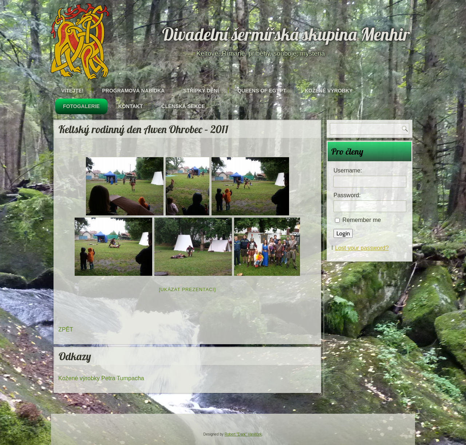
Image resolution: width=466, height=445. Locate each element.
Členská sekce (183, 106)
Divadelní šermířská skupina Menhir (286, 34)
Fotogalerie (81, 106)
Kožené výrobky (328, 91)
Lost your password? (362, 248)
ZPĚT (65, 329)
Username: (347, 170)
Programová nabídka (133, 91)
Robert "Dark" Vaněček (243, 434)
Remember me (361, 220)
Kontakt (130, 106)
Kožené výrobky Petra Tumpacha (101, 378)
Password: (347, 195)
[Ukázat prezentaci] (187, 289)
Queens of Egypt (261, 91)
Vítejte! (72, 91)
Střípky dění (201, 91)
